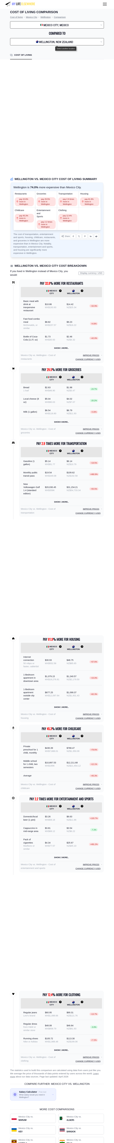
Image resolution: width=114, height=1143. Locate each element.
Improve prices (91, 355)
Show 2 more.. (61, 857)
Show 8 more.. (61, 422)
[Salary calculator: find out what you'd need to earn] (33, 1094)
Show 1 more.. (61, 348)
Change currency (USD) (88, 359)
